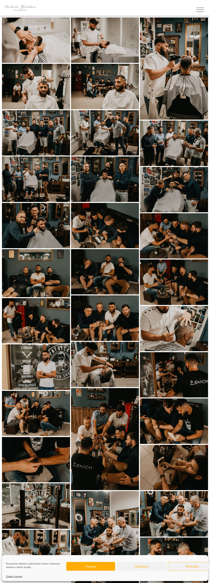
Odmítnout (141, 566)
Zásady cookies (14, 576)
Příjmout (90, 566)
